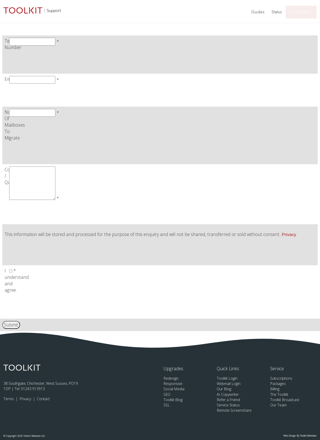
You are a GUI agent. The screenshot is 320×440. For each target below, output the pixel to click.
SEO (166, 394)
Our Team (278, 405)
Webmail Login (228, 383)
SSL (166, 405)
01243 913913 (33, 388)
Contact (303, 12)
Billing (274, 388)
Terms (9, 398)
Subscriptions (281, 378)
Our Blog (224, 388)
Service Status (228, 405)
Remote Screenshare (234, 410)
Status (278, 12)
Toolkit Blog (173, 399)
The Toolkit (279, 394)
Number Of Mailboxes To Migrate (15, 125)
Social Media (173, 388)
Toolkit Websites (308, 435)
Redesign (170, 378)
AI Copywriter (228, 394)
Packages (278, 383)
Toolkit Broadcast (284, 399)
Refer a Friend (228, 399)
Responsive (172, 383)
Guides (259, 12)
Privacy (289, 234)
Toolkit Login (227, 378)
